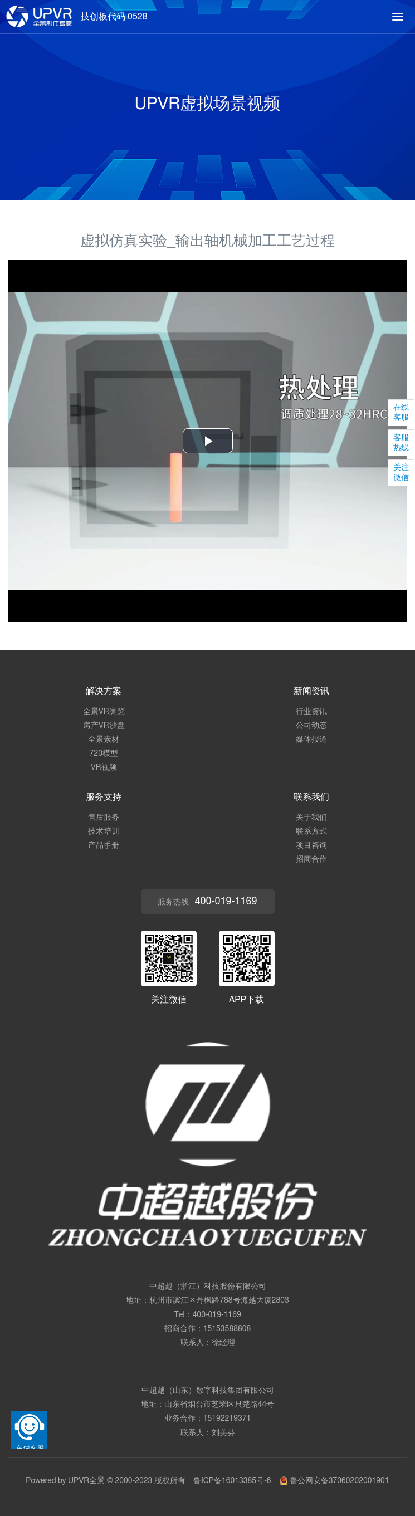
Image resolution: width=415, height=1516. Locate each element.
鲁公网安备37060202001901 (334, 1481)
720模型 (104, 753)
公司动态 (311, 726)
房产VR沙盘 (104, 726)
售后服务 (103, 817)
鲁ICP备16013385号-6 (232, 1481)
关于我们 (311, 817)
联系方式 (311, 831)
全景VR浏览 (104, 712)
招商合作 (311, 859)
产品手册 (103, 845)
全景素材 (103, 740)
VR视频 (104, 767)
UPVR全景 (86, 1481)
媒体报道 (311, 740)
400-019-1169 (217, 1315)
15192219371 (227, 1418)
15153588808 (227, 1329)
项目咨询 (311, 845)
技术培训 (103, 831)
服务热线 (207, 902)
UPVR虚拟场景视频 (208, 104)
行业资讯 (311, 712)
